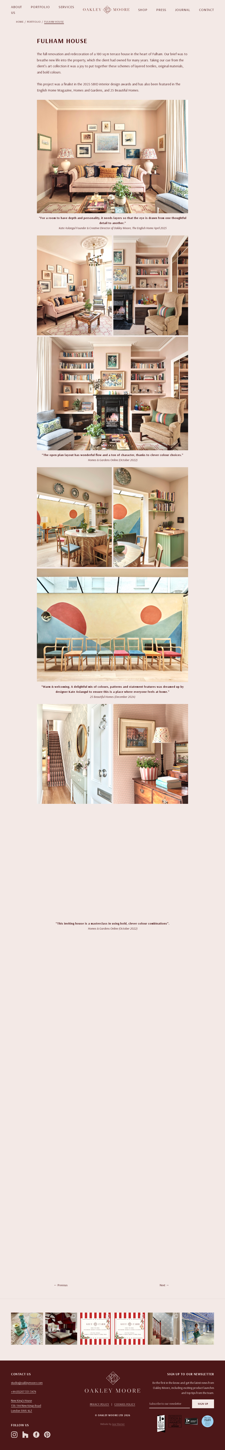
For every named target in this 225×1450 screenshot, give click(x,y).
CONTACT (206, 9)
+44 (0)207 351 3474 (23, 1391)
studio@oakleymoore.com (27, 1383)
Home (20, 21)
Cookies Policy (124, 1404)
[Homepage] (106, 10)
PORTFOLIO (40, 7)
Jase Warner (118, 1424)
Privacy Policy (99, 1404)
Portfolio (34, 21)
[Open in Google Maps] (43, 1405)
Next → (164, 1285)
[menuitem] (21, 22)
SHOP (142, 9)
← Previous (60, 1285)
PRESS (161, 9)
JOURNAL (182, 9)
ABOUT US (16, 10)
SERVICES (66, 7)
